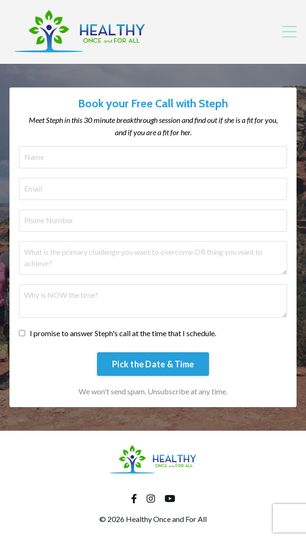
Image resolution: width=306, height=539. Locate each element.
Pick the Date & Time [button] (153, 364)
